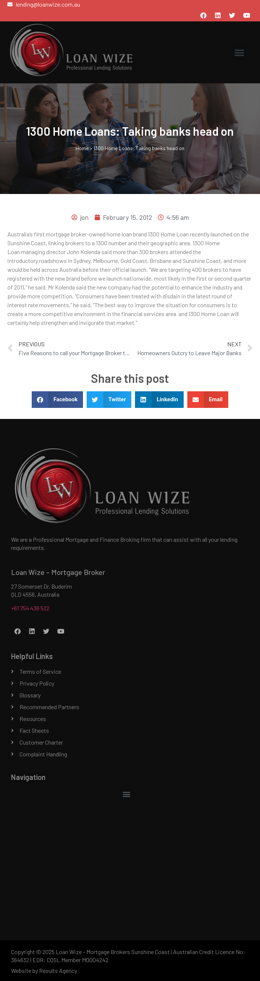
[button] (239, 52)
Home (82, 148)
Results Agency (58, 970)
